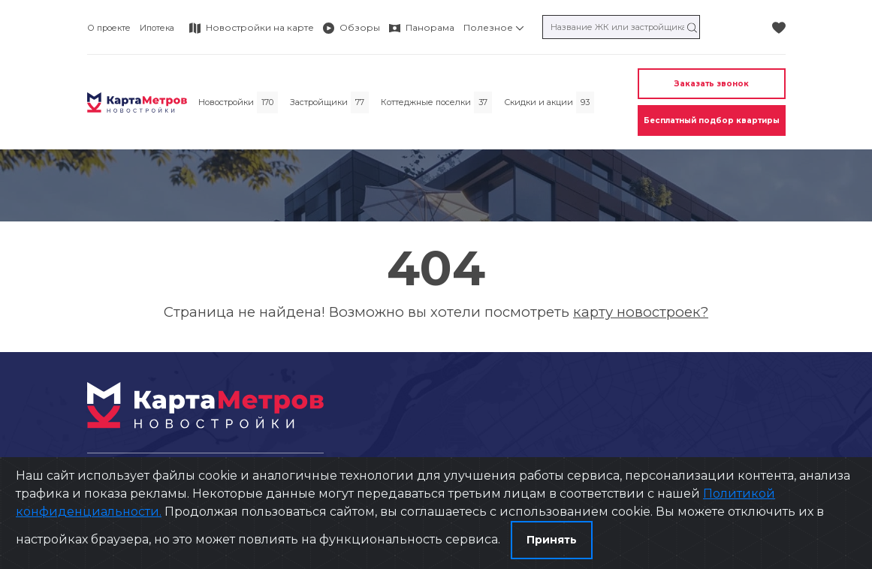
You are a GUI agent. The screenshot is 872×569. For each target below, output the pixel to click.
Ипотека (157, 28)
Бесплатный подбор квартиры (712, 120)
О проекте (109, 28)
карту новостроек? (640, 312)
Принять (552, 539)
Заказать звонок (711, 84)
